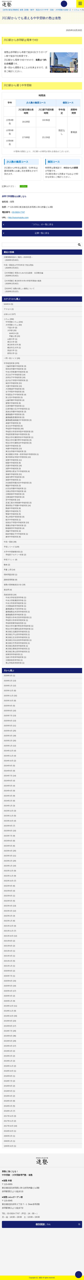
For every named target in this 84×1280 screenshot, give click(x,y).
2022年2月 (8, 916)
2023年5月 (8, 846)
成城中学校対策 (12, 423)
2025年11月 (8, 696)
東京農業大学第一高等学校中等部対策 (21, 454)
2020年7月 (8, 976)
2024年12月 (8, 751)
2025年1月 (8, 746)
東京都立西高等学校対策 (15, 646)
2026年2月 (8, 681)
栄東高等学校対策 (13, 654)
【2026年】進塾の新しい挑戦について (19, 288)
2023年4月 (8, 851)
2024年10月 (8, 761)
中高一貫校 (8, 542)
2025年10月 (8, 701)
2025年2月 (8, 741)
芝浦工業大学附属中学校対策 (17, 503)
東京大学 (11, 342)
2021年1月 (8, 966)
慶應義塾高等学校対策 (14, 615)
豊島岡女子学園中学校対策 (16, 505)
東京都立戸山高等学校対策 (16, 634)
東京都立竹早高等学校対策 (16, 643)
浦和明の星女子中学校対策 (16, 471)
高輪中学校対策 (12, 531)
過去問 (6, 590)
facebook (46, 1234)
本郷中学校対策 (12, 449)
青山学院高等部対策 (14, 663)
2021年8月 (8, 941)
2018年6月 (8, 1086)
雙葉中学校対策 (12, 514)
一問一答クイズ (10, 358)
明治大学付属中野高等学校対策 (18, 626)
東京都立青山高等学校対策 (16, 652)
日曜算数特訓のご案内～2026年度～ (18, 257)
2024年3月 (8, 796)
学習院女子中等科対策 (14, 395)
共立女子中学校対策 (14, 375)
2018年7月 (8, 1081)
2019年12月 (8, 1006)
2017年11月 (8, 1121)
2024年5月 (8, 786)
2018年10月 (8, 1071)
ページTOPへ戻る (78, 1274)
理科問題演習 (9, 575)
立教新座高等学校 (13, 660)
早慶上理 (12, 336)
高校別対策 (8, 595)
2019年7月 (8, 1031)
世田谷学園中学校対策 (14, 369)
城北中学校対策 (12, 383)
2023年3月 (8, 856)
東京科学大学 (12, 345)
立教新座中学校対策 (14, 494)
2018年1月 (8, 1111)
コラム (23, 186)
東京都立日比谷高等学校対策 (17, 640)
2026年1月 (8, 686)
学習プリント (9, 560)
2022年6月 (8, 896)
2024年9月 (8, 766)
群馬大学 (11, 353)
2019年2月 (8, 1056)
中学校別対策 (9, 363)
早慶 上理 (7, 570)
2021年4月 (8, 951)
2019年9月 (8, 1021)
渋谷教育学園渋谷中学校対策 (17, 483)
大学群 (10, 330)
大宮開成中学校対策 (14, 389)
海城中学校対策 (12, 474)
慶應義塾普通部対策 (14, 417)
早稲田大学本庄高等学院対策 (17, 617)
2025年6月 (8, 721)
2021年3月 (8, 956)
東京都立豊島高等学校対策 (16, 649)
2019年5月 (8, 1041)
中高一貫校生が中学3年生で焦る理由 (18, 265)
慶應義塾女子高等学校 (14, 609)
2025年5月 (8, 726)
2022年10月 (8, 881)
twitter (38, 1234)
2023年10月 (8, 821)
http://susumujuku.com (18, 217)
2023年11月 (8, 816)
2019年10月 (8, 1016)
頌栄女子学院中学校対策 (15, 522)
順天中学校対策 (12, 520)
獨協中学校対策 (12, 486)
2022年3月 (8, 911)
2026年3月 (8, 676)
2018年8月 (8, 1076)
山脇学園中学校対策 (14, 400)
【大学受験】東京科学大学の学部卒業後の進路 (22, 281)
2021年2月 (8, 961)
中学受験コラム (12, 322)
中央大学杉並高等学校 (14, 597)
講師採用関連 (9, 580)
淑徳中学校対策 (12, 480)
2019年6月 (8, 1036)
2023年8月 (8, 831)
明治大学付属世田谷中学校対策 (18, 437)
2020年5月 (8, 986)
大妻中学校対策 (12, 386)
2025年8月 (8, 711)
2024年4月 (8, 791)
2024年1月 (8, 806)
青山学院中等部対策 (14, 517)
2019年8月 (8, 1026)
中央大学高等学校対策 (14, 603)
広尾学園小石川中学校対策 (16, 409)
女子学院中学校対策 (14, 392)
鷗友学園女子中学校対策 (15, 534)
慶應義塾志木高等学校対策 (16, 612)
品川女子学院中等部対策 (15, 380)
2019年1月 (8, 1061)
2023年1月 (8, 866)
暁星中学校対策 (12, 446)
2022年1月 (8, 921)
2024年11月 (8, 756)
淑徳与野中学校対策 (14, 477)
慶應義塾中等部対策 (14, 414)
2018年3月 (8, 1101)
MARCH (7, 304)
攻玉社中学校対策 (13, 426)
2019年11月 (8, 1011)
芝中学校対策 (11, 500)
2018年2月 (8, 1106)
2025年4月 (8, 731)
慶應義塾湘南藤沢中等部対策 (17, 420)
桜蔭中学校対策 (12, 463)
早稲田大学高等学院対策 (15, 620)
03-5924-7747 (18, 212)
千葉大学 (11, 328)
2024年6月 (8, 781)
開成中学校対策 (12, 508)
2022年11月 (8, 876)
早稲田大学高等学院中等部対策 (18, 432)
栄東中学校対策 (12, 460)
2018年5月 (8, 1091)
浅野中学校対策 (12, 468)
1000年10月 (8, 1146)
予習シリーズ (9, 547)
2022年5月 (8, 901)
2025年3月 (8, 736)
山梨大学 (11, 339)
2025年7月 (8, 716)
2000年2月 (8, 1136)
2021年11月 (8, 931)
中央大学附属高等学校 (14, 600)
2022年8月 (8, 891)
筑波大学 (11, 350)
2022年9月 (8, 886)
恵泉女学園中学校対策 (14, 412)
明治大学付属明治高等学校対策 (18, 629)
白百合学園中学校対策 (14, 488)
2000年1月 (8, 1141)
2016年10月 (8, 1131)
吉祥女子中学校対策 (14, 377)
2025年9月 (8, 706)
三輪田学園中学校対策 (14, 366)
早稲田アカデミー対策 (14, 555)
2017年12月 (8, 1116)
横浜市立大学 (12, 348)
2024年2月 (8, 801)
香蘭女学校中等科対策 (14, 525)
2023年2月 (8, 861)
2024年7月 (8, 776)
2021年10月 (8, 936)
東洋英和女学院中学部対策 (16, 457)
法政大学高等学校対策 (14, 657)
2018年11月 (8, 1066)
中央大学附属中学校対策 (15, 372)
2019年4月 (8, 1046)
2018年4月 (8, 1096)
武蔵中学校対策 (12, 466)
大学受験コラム (12, 325)
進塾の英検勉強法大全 (13, 585)
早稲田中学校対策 (13, 429)
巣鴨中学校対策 (12, 403)
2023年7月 (8, 836)
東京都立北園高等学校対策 (16, 632)
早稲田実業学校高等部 (14, 623)
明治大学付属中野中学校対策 (17, 440)
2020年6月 (8, 981)
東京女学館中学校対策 (14, 451)
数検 (5, 565)
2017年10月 (8, 1126)
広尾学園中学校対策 (14, 406)
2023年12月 (8, 811)
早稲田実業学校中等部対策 (16, 434)
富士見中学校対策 (13, 397)
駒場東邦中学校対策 (14, 528)
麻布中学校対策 (12, 537)
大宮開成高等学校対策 (14, 606)
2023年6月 (8, 841)
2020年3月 (8, 996)
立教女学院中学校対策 (14, 491)
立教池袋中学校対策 (14, 497)
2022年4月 (8, 906)
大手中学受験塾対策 (12, 552)
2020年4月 (8, 991)
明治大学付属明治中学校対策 (17, 443)
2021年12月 (8, 926)
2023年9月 (8, 826)
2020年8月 (8, 971)
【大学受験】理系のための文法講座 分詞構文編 (23, 273)
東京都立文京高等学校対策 (16, 637)
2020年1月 (8, 1001)
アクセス (7, 309)
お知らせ (7, 314)
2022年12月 (8, 871)
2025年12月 (8, 691)
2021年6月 (8, 946)
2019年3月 (8, 1051)
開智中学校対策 (12, 511)
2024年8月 (8, 771)
